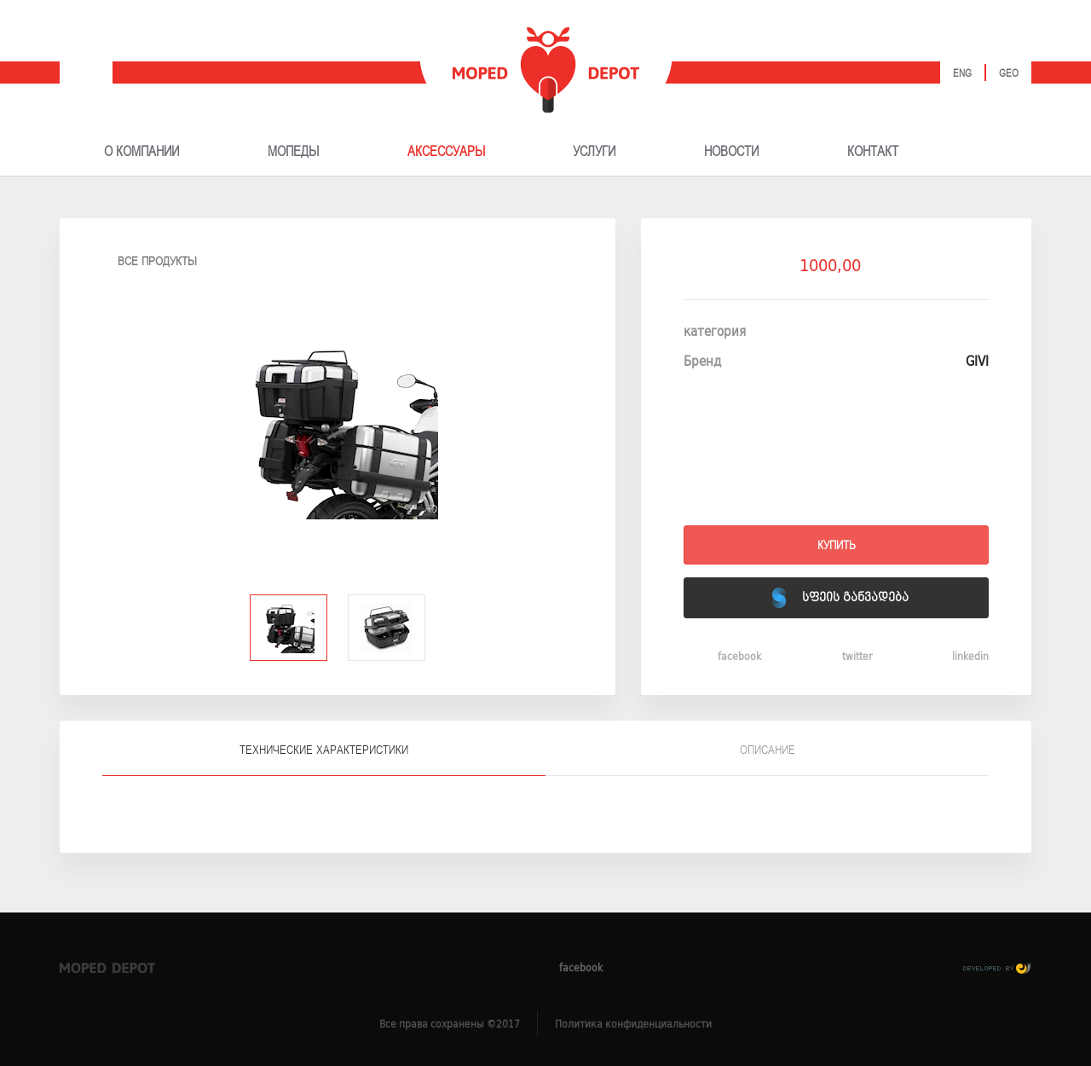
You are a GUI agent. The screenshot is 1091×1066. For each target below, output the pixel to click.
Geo (1009, 73)
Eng (962, 73)
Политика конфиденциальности (633, 1024)
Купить (836, 545)
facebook (722, 656)
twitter (840, 656)
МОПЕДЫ (293, 152)
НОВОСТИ (731, 152)
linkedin (953, 656)
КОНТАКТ (872, 152)
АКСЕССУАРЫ (446, 152)
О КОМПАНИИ (141, 152)
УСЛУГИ (594, 152)
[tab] (324, 748)
